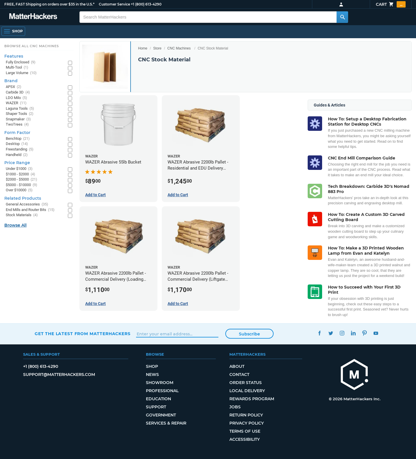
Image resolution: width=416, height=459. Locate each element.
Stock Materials (22, 215)
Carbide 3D (18, 92)
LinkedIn (353, 333)
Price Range (17, 162)
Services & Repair (166, 423)
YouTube (376, 333)
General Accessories (27, 204)
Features (13, 56)
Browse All (15, 225)
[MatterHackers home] (354, 375)
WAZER (16, 103)
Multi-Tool (17, 67)
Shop (152, 366)
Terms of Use (244, 431)
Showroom (159, 382)
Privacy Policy (246, 423)
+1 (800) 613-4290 (146, 4)
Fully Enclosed (21, 62)
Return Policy (246, 415)
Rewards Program (251, 398)
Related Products (22, 198)
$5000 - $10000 (21, 185)
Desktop (17, 144)
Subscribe (249, 334)
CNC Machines (179, 48)
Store (157, 48)
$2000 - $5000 (21, 179)
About (236, 366)
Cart (391, 4)
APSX (13, 87)
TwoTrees (17, 124)
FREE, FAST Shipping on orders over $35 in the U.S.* (49, 4)
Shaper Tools (20, 114)
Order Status (245, 382)
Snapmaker (18, 119)
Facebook (319, 333)
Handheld (17, 155)
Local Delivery (247, 390)
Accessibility (244, 439)
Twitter (331, 333)
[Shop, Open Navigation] (13, 31)
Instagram (342, 333)
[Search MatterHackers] (342, 17)
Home (142, 48)
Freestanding (20, 149)
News (152, 374)
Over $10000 (19, 190)
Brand (11, 80)
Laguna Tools (20, 108)
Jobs (235, 407)
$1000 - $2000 (20, 174)
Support (156, 407)
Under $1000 (19, 169)
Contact (239, 374)
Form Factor (17, 132)
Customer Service (114, 4)
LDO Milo (16, 98)
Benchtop (18, 139)
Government (161, 415)
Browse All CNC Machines (31, 46)
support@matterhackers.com (59, 374)
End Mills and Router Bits (30, 210)
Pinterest (364, 333)
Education (158, 398)
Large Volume (21, 73)
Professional (162, 390)
